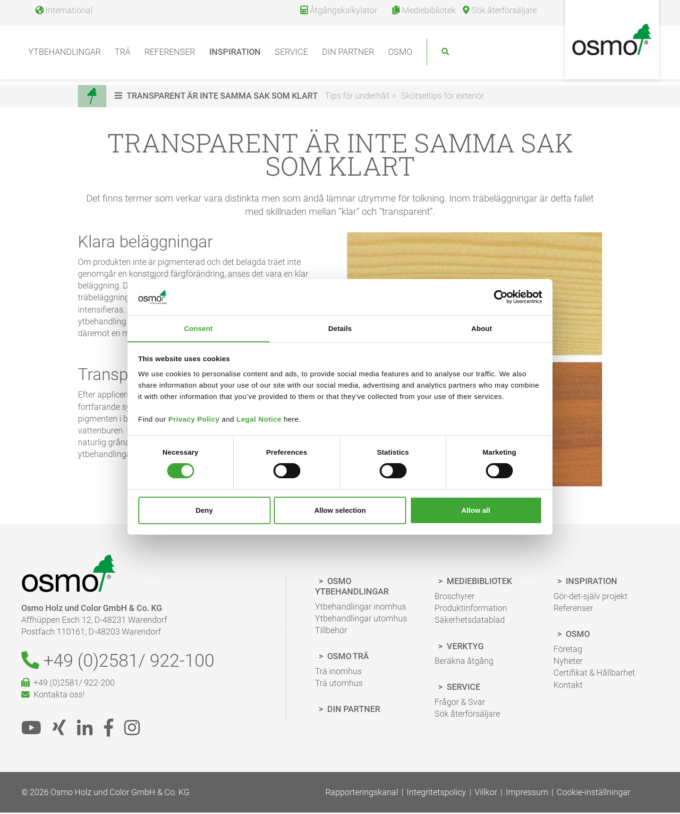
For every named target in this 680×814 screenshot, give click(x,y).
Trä (122, 54)
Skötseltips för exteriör (443, 96)
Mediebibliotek (478, 582)
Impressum (527, 794)
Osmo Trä (347, 657)
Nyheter (568, 662)
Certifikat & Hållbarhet (594, 674)
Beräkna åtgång (463, 662)
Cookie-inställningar (593, 794)
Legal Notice (259, 419)
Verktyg (464, 647)
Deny (204, 510)
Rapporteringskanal (361, 794)
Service (291, 54)
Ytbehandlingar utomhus (361, 619)
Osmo (400, 54)
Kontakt (568, 686)
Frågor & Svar (459, 703)
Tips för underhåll (358, 96)
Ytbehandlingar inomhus (360, 607)
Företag (567, 650)
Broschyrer (454, 597)
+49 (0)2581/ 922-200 (68, 685)
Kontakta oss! (53, 697)
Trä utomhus (339, 684)
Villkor (486, 794)
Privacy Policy (194, 419)
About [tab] (481, 328)
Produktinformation (470, 609)
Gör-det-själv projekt (590, 597)
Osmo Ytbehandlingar (352, 587)
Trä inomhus (338, 672)
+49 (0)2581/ (123, 662)
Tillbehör (331, 631)
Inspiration (235, 54)
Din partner (348, 54)
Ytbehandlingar (64, 54)
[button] (218, 96)
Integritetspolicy (436, 794)
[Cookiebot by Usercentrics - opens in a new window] (500, 297)
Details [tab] (340, 328)
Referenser (169, 54)
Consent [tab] (198, 328)
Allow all (475, 510)
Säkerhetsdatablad (469, 621)
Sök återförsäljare (467, 715)
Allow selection (340, 510)
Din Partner (352, 710)
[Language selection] (60, 13)
